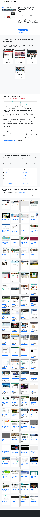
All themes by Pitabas (21, 32)
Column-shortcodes (9, 183)
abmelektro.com (24, 341)
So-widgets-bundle (26, 172)
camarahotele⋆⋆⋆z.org (24, 243)
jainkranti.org (15, 219)
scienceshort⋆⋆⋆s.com (15, 415)
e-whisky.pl (14, 439)
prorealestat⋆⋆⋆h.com (5, 231)
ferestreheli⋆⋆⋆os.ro (34, 391)
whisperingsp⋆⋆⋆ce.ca (24, 267)
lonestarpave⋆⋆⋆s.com (15, 477)
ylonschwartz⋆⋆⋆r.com (24, 403)
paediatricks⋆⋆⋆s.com (34, 477)
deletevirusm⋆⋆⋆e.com (24, 366)
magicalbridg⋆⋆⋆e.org (5, 452)
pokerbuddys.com (34, 291)
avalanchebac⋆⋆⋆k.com (24, 477)
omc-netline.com (14, 231)
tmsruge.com (33, 266)
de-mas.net (4, 290)
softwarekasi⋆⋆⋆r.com (24, 255)
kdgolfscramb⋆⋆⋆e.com (5, 303)
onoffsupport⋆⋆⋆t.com (15, 267)
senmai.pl (23, 219)
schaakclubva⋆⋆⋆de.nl (24, 316)
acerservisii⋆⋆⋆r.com (5, 477)
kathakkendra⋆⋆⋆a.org (5, 341)
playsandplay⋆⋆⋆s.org (15, 316)
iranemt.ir (4, 501)
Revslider (7, 172)
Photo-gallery (8, 180)
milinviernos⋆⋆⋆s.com (15, 378)
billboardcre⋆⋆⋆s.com (5, 378)
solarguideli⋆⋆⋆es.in (5, 440)
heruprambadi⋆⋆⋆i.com (5, 427)
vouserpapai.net (24, 490)
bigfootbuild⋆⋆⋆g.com (34, 403)
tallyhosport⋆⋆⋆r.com (34, 490)
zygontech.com (15, 242)
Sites (18, 2)
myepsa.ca (33, 303)
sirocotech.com (15, 290)
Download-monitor (26, 181)
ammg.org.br (15, 354)
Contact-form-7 (8, 170)
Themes (8, 2)
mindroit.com (5, 463)
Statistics (21, 2)
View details (8, 62)
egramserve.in (34, 219)
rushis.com (23, 303)
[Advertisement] (20, 86)
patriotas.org (24, 390)
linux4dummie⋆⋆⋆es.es (34, 452)
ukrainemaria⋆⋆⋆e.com (24, 415)
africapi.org (4, 206)
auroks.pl (23, 206)
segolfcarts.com (15, 329)
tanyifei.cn (4, 414)
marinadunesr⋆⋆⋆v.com (5, 391)
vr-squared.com (15, 489)
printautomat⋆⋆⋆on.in (15, 391)
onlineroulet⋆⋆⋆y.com (34, 415)
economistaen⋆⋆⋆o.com (5, 279)
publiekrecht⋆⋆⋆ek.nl (5, 255)
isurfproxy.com (5, 366)
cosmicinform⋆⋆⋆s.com (15, 403)
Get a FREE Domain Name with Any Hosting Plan (10, 140)
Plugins (11, 2)
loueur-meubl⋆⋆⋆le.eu (15, 502)
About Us (36, 514)
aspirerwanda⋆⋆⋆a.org (34, 231)
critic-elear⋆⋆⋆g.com (34, 427)
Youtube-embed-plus (26, 173)
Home (24, 512)
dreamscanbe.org (34, 354)
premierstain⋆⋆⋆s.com (5, 403)
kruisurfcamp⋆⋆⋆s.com (34, 502)
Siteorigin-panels (8, 178)
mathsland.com (15, 254)
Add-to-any (7, 181)
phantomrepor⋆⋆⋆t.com (5, 490)
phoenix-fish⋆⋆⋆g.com (24, 502)
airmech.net (23, 378)
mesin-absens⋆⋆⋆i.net (24, 452)
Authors (15, 2)
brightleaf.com (34, 378)
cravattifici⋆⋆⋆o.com (24, 464)
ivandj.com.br (24, 329)
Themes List (3, 7)
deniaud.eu (14, 463)
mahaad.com (24, 439)
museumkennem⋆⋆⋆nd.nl (24, 291)
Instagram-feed (25, 170)
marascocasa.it (24, 230)
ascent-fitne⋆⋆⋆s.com (15, 452)
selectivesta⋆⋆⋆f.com (24, 427)
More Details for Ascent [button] (22, 30)
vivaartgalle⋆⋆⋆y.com (34, 243)
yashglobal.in (5, 329)
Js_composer (8, 175)
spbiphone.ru (15, 206)
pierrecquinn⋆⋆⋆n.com (34, 255)
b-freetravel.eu (34, 366)
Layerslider (25, 175)
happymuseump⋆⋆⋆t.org (15, 279)
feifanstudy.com (5, 219)
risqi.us (4, 266)
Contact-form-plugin (26, 178)
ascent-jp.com (34, 463)
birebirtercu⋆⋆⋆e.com (34, 440)
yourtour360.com (15, 366)
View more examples (21, 192)
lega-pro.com (5, 316)
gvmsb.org (4, 354)
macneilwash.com (34, 279)
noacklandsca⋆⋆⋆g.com (15, 427)
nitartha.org (23, 354)
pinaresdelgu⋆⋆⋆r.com (24, 279)
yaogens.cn (33, 329)
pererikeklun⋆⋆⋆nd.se (15, 303)
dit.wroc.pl (33, 316)
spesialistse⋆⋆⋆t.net (34, 207)
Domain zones (36, 512)
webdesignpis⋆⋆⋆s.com (5, 243)
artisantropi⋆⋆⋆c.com (34, 341)
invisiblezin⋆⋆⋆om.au (15, 341)
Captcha (24, 180)
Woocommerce (25, 183)
